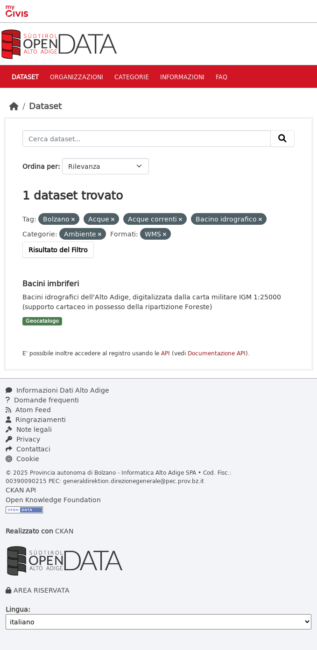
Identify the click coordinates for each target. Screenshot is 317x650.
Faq (221, 77)
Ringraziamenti (36, 419)
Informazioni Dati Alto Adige (57, 390)
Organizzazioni (76, 77)
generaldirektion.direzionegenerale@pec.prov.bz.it (133, 481)
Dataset (25, 77)
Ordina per (40, 166)
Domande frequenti (42, 400)
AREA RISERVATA (42, 590)
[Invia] (282, 138)
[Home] (14, 106)
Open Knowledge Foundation (53, 500)
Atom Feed (28, 410)
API (165, 353)
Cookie (22, 458)
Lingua (17, 609)
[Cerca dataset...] (146, 138)
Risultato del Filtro (58, 250)
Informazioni (182, 77)
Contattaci (28, 449)
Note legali (29, 429)
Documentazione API (217, 353)
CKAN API (21, 490)
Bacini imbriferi (50, 283)
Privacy (23, 439)
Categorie (131, 77)
